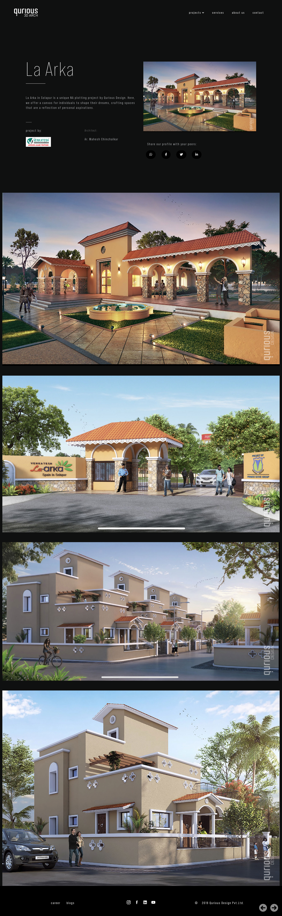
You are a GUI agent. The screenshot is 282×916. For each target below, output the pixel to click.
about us (238, 12)
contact (258, 12)
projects (195, 12)
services (218, 12)
